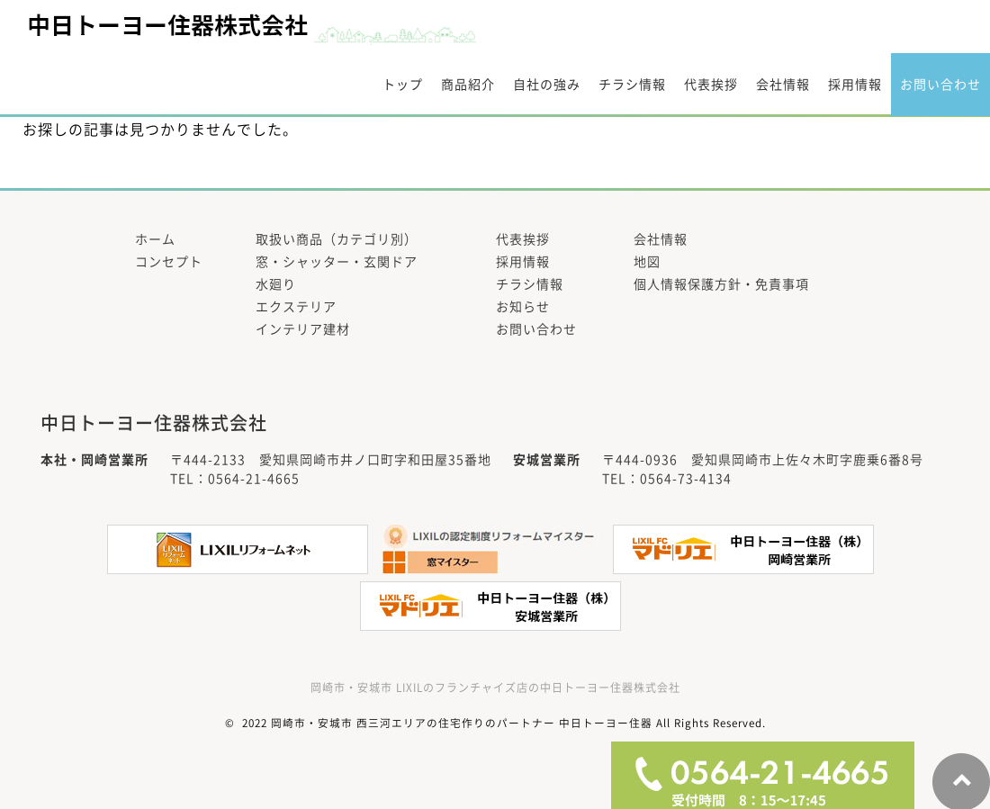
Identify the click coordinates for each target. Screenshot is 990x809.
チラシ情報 (632, 84)
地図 (647, 262)
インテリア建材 (303, 329)
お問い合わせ (940, 84)
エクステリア (296, 307)
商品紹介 (468, 84)
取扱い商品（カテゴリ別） (337, 239)
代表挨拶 (711, 84)
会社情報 (783, 84)
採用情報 (855, 84)
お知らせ (523, 307)
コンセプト (168, 262)
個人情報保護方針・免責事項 (721, 284)
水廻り (276, 284)
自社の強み (546, 84)
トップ (402, 84)
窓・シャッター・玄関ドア (337, 262)
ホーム (155, 239)
